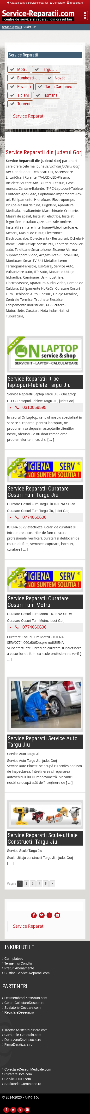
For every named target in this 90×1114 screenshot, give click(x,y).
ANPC (29, 1097)
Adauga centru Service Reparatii (27, 2)
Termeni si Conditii (17, 963)
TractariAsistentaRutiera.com (25, 1030)
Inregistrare (75, 2)
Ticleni (23, 95)
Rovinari (24, 86)
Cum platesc (12, 958)
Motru (22, 69)
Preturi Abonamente (18, 968)
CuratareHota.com (17, 1074)
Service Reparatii (12, 27)
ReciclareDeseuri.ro (18, 1012)
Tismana (50, 95)
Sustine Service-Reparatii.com (25, 973)
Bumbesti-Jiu (29, 77)
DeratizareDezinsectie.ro (21, 1040)
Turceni (23, 103)
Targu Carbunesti (60, 86)
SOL (36, 1097)
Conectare (57, 2)
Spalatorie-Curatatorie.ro (21, 1084)
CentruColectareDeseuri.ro (23, 1003)
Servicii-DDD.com (16, 1079)
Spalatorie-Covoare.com (21, 1007)
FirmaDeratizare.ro (17, 1044)
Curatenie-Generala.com (21, 1035)
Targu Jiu (50, 69)
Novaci (60, 77)
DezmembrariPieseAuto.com (24, 998)
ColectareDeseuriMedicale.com (26, 1069)
